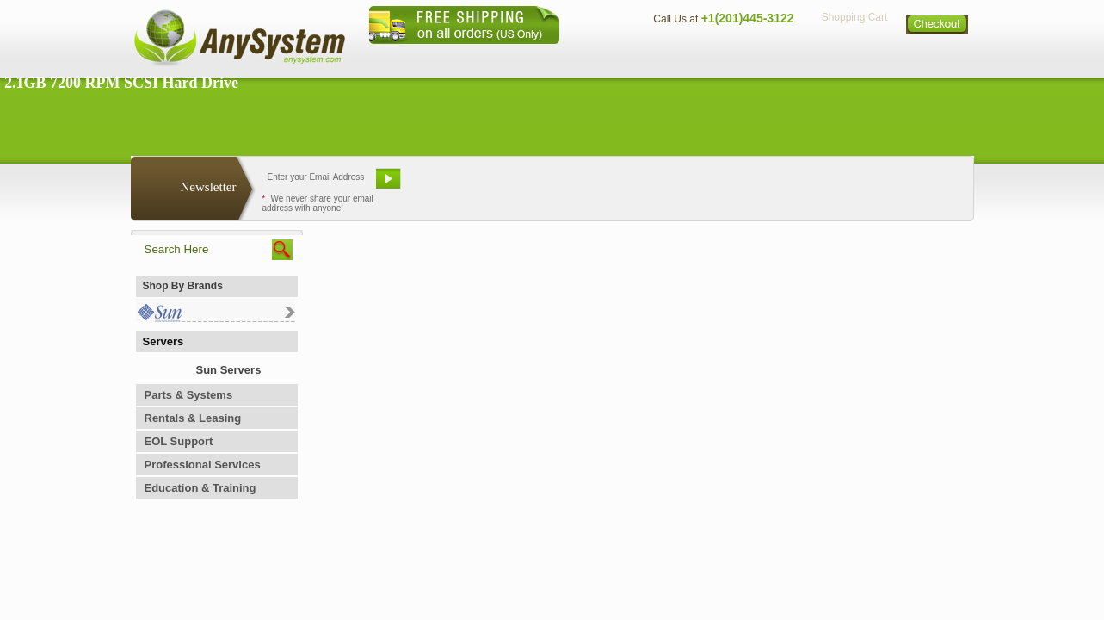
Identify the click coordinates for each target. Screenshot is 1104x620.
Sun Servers (229, 369)
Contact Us (679, 56)
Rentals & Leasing (193, 418)
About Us (600, 56)
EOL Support (179, 441)
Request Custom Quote (889, 185)
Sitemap (937, 56)
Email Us (449, 185)
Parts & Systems (189, 394)
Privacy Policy (854, 56)
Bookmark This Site (655, 185)
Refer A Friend (542, 185)
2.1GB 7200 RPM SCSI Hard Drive (121, 82)
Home (529, 56)
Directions (762, 56)
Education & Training (200, 487)
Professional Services (203, 464)
